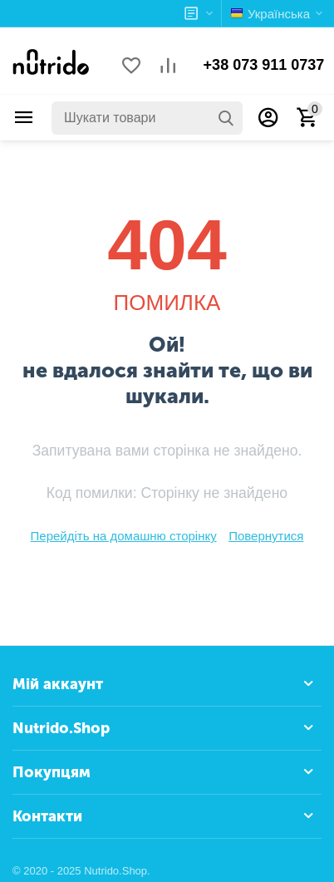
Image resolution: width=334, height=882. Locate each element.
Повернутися (265, 536)
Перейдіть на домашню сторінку (124, 536)
